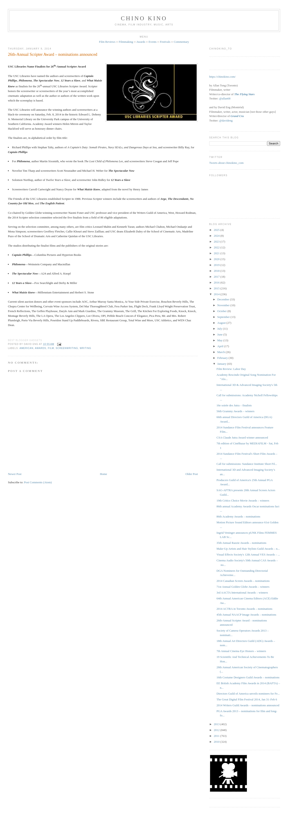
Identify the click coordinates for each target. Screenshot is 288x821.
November (223, 305)
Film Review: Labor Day (231, 369)
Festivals (165, 41)
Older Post (191, 474)
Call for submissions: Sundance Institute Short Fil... (246, 464)
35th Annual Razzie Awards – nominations (241, 542)
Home (103, 474)
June (220, 334)
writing (85, 348)
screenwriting (67, 348)
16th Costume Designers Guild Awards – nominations (247, 677)
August (222, 322)
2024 (217, 235)
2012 (217, 730)
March (221, 352)
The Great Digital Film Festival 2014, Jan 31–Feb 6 (246, 699)
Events (152, 41)
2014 (217, 294)
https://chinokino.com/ (222, 76)
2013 (217, 724)
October (222, 311)
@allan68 (224, 98)
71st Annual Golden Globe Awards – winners (242, 586)
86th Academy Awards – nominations (238, 516)
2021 (217, 253)
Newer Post (14, 474)
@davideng (226, 120)
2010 (217, 741)
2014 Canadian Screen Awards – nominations (243, 581)
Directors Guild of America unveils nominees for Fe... (248, 693)
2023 (217, 241)
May (220, 340)
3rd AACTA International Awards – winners (242, 592)
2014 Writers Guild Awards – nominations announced (247, 705)
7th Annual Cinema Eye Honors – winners (241, 651)
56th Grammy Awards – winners (235, 411)
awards (40, 348)
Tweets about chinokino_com (226, 162)
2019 (217, 265)
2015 (217, 288)
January (222, 363)
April (220, 346)
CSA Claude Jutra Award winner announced (242, 437)
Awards (140, 41)
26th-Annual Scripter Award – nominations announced (52, 54)
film (51, 348)
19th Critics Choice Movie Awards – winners (242, 500)
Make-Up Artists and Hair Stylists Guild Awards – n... (248, 548)
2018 (217, 270)
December (223, 299)
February (223, 358)
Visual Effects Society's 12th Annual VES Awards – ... (248, 554)
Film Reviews (107, 41)
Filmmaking (126, 41)
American (27, 348)
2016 (217, 282)
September (224, 317)
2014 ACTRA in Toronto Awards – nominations (244, 608)
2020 (217, 259)
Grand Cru (237, 116)
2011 (217, 736)
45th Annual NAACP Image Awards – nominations (246, 614)
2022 (217, 247)
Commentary (181, 41)
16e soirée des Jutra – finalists (234, 405)
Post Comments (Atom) (38, 482)
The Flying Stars (244, 94)
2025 (217, 230)
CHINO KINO (144, 18)
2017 (217, 276)
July (220, 328)
